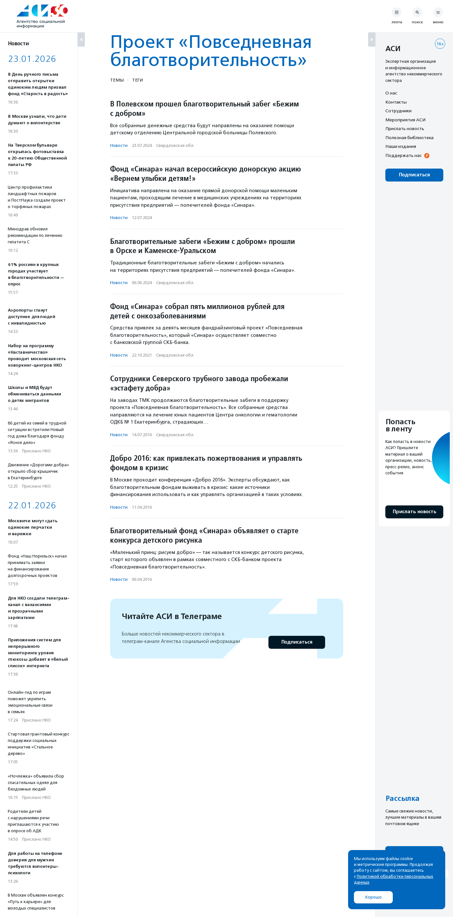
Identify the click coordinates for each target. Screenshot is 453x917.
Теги (137, 80)
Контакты (396, 102)
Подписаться (296, 642)
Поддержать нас (403, 155)
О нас (391, 92)
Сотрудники (398, 110)
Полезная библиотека (409, 137)
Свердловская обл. (175, 145)
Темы (117, 80)
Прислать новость (404, 128)
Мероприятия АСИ (405, 119)
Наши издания (400, 146)
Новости (119, 145)
